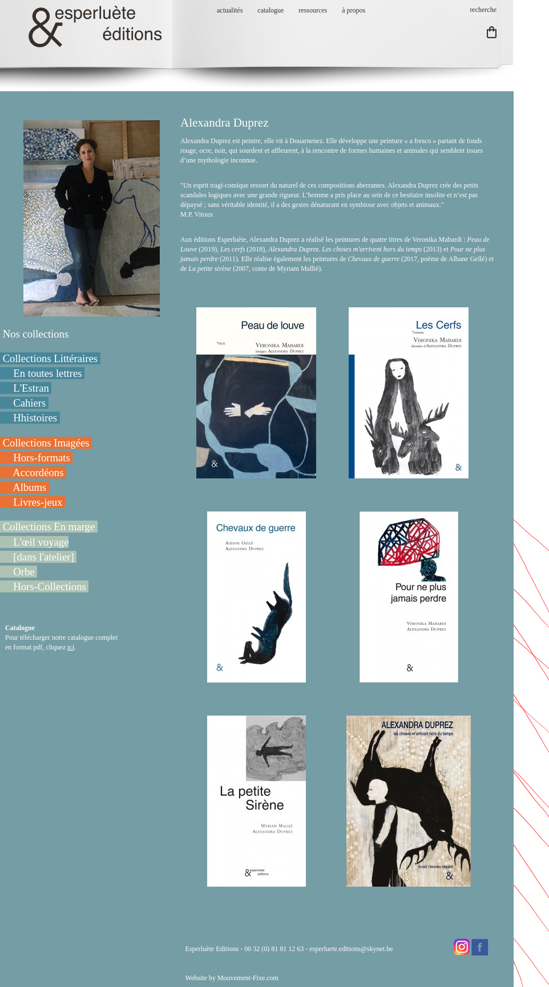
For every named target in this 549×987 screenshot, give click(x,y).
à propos (353, 10)
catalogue (270, 10)
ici (70, 647)
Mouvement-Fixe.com (247, 978)
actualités (230, 10)
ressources (312, 10)
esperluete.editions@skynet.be (351, 949)
